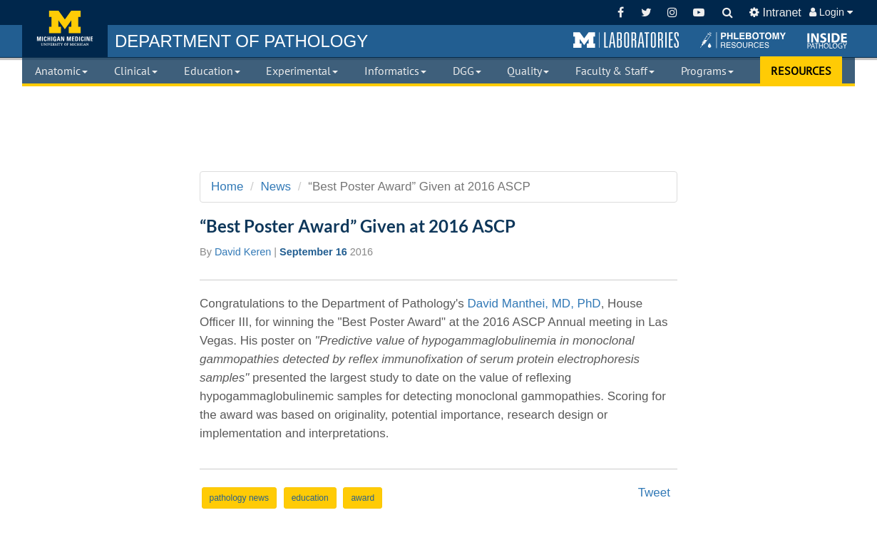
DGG (467, 70)
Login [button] (831, 12)
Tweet (654, 492)
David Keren (243, 252)
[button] (626, 40)
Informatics (395, 70)
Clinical (136, 70)
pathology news (239, 498)
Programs (707, 70)
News (276, 186)
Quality (528, 70)
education (310, 498)
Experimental (302, 70)
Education (212, 70)
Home (227, 186)
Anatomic (61, 70)
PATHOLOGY (241, 41)
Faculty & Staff (615, 70)
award (362, 498)
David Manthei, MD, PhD (534, 303)
